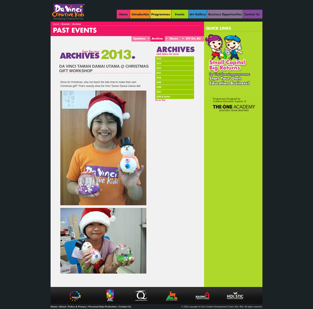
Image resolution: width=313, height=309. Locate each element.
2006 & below (163, 97)
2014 (158, 58)
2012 (158, 68)
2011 (158, 73)
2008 (158, 87)
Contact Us (125, 306)
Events (66, 24)
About (62, 306)
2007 (158, 92)
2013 (158, 63)
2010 (158, 77)
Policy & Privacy (77, 306)
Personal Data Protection (102, 306)
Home (54, 306)
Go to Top (160, 100)
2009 (158, 82)
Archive (76, 24)
